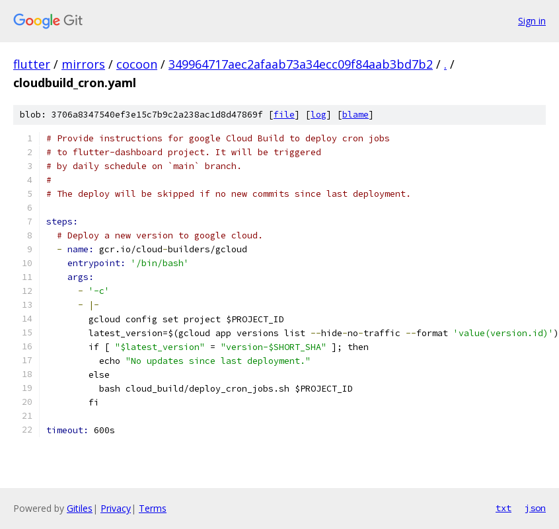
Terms (153, 508)
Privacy (115, 508)
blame (355, 114)
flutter (31, 64)
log (318, 114)
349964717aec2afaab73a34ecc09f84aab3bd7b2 (300, 64)
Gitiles (80, 508)
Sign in (532, 21)
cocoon (136, 64)
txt (503, 508)
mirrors (83, 64)
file (284, 114)
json (535, 508)
